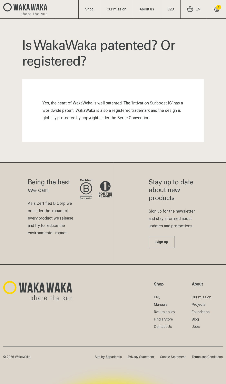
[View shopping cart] (216, 9)
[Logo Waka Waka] (27, 9)
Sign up (161, 242)
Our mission (116, 9)
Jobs (196, 326)
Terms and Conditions (207, 357)
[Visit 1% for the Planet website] (105, 189)
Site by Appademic (108, 357)
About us (147, 9)
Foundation (201, 312)
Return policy (164, 312)
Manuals (161, 304)
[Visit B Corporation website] (86, 189)
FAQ (157, 297)
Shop (89, 9)
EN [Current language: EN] (193, 9)
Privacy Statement (141, 357)
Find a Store (163, 319)
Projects (199, 304)
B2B (170, 9)
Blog (195, 319)
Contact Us (163, 326)
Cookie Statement (173, 357)
